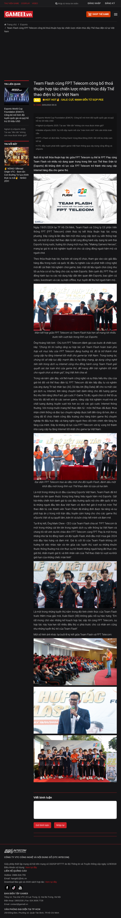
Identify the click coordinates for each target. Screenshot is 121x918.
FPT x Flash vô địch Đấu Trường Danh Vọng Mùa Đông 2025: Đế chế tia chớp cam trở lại (74, 139)
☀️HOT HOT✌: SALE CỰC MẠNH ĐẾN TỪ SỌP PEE (73, 99)
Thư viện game (11, 3)
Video (35, 3)
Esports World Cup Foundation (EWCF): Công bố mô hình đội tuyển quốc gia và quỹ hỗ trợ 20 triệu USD (75, 119)
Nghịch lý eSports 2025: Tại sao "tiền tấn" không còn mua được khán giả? (15, 132)
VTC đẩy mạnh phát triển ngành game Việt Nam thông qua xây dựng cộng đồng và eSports (74, 147)
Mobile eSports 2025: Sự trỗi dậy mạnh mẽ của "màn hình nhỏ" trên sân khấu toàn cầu (74, 132)
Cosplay (25, 3)
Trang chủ (10, 24)
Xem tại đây (31, 867)
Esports (24, 24)
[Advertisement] (60, 58)
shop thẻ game (98, 14)
